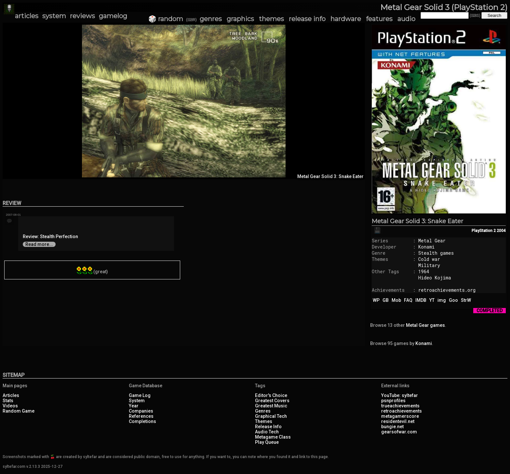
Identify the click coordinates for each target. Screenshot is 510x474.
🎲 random (165, 19)
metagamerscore (400, 416)
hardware (345, 19)
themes (271, 19)
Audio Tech (267, 431)
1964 (423, 271)
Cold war (429, 259)
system (54, 16)
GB (385, 300)
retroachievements (401, 411)
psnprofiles (393, 400)
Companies (141, 411)
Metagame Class (273, 437)
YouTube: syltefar (399, 395)
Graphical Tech (271, 416)
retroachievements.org (447, 290)
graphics (240, 19)
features (379, 19)
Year (134, 405)
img (441, 300)
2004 (501, 230)
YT (432, 300)
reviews (82, 16)
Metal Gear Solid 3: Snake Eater (417, 221)
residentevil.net (397, 421)
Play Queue (267, 442)
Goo (453, 300)
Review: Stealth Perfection (50, 236)
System (137, 400)
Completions (142, 421)
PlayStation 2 (484, 230)
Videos (10, 405)
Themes (263, 421)
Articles (11, 395)
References (141, 416)
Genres (263, 411)
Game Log (140, 395)
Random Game (18, 411)
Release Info (268, 426)
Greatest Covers (272, 400)
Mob (396, 300)
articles (26, 16)
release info (307, 19)
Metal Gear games (425, 325)
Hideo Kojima (434, 278)
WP (376, 300)
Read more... (39, 244)
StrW (466, 300)
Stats (8, 400)
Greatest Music (271, 405)
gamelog (113, 16)
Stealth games (436, 253)
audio (406, 19)
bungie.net (392, 426)
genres (211, 19)
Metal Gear (432, 240)
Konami (426, 247)
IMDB (420, 300)
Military (429, 265)
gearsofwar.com (399, 431)
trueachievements (400, 405)
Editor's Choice (271, 395)
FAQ (408, 300)
